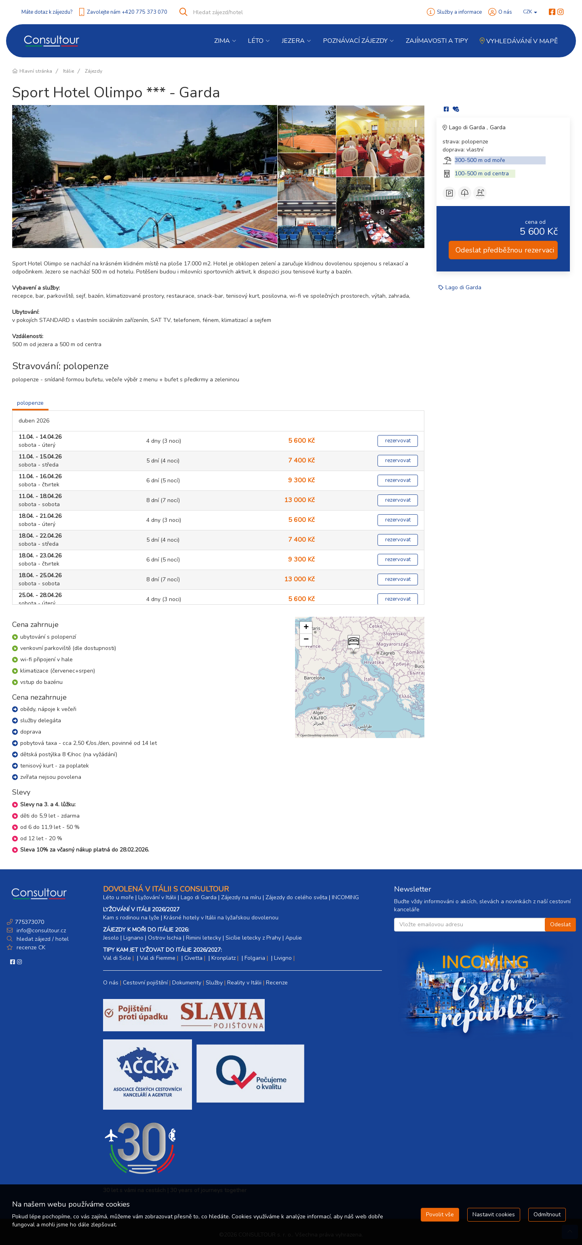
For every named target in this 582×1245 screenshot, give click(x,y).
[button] (353, 644)
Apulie (293, 938)
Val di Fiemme (157, 958)
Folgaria (255, 958)
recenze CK (31, 947)
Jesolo (111, 938)
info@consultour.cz (40, 930)
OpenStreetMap (311, 735)
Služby (214, 982)
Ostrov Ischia (164, 938)
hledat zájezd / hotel (43, 939)
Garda (498, 127)
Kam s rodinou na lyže (131, 917)
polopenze (30, 403)
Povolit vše (440, 1214)
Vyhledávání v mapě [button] (519, 41)
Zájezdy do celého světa (296, 897)
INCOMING (345, 897)
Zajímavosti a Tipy (437, 40)
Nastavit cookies (493, 1214)
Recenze (277, 982)
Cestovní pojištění (145, 982)
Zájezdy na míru (241, 897)
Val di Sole (117, 958)
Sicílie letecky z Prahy (253, 938)
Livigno (283, 958)
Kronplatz (223, 958)
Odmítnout (547, 1214)
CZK (530, 11)
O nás (505, 12)
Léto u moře (118, 897)
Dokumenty (186, 982)
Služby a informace (459, 12)
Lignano (133, 938)
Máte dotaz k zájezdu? (46, 12)
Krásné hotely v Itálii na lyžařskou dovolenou (221, 917)
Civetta (193, 958)
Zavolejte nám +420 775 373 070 (127, 12)
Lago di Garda (468, 127)
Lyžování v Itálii (157, 897)
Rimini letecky (203, 938)
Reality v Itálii (244, 982)
